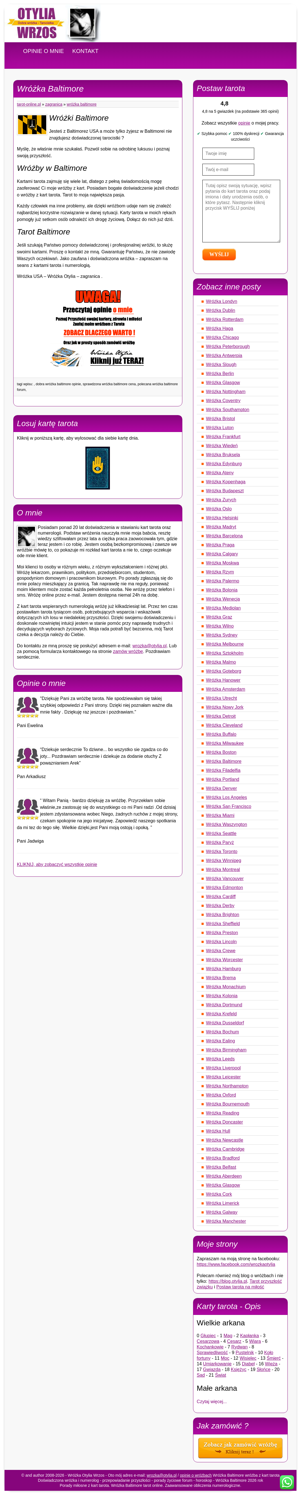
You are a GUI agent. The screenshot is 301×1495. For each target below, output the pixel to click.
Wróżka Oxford (221, 1095)
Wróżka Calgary (222, 554)
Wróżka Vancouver (225, 878)
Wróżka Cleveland (224, 725)
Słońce (264, 1369)
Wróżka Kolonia (222, 995)
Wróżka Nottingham (225, 391)
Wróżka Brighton (222, 914)
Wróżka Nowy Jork (225, 707)
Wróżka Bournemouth (227, 1104)
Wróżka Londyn (221, 301)
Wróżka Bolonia (222, 590)
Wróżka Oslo (219, 508)
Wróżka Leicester (223, 1077)
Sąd (201, 1375)
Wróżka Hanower (223, 680)
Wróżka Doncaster (224, 1122)
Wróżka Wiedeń (222, 445)
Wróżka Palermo (222, 581)
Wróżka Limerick (222, 1203)
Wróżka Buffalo (221, 734)
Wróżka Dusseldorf (225, 1022)
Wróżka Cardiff (221, 896)
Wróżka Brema (221, 977)
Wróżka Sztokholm (225, 653)
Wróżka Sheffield (223, 923)
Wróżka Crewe (221, 950)
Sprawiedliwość (212, 1352)
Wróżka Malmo (221, 662)
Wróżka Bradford (223, 1158)
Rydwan (239, 1347)
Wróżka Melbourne (225, 644)
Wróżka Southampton (227, 409)
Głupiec (208, 1335)
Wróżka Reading (222, 1113)
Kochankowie (210, 1347)
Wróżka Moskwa (222, 563)
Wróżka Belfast (221, 1167)
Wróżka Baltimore (82, 104)
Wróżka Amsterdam (225, 689)
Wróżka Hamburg (223, 968)
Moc (225, 1358)
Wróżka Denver (221, 788)
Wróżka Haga (219, 328)
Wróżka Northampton (227, 1086)
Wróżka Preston (222, 932)
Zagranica (54, 104)
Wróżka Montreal (223, 869)
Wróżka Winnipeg (223, 860)
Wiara (255, 1341)
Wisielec (248, 1358)
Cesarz (234, 1341)
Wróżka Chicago (222, 337)
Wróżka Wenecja (223, 599)
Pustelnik (245, 1352)
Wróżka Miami (220, 815)
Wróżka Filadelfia (223, 770)
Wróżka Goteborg (223, 671)
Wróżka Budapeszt (225, 490)
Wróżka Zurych (221, 499)
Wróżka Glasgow (223, 382)
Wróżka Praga (220, 544)
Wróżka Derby (220, 905)
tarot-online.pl (29, 104)
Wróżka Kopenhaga (225, 481)
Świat (220, 1375)
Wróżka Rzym (220, 572)
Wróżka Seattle (221, 833)
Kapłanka (249, 1335)
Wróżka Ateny (220, 472)
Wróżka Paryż (220, 842)
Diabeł (248, 1363)
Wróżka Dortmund (224, 1004)
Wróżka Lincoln (221, 941)
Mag (227, 1335)
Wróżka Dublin (220, 310)
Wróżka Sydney (222, 635)
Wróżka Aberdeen (224, 1176)
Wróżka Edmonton (224, 887)
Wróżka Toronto (221, 851)
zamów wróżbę (128, 651)
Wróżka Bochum (222, 1031)
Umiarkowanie (217, 1363)
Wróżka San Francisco (228, 806)
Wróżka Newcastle (224, 1140)
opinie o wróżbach (196, 1475)
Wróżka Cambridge (225, 1149)
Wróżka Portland (222, 779)
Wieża (271, 1363)
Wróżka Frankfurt (223, 436)
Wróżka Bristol (220, 418)
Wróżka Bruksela (223, 454)
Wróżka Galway (222, 1212)
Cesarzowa (208, 1341)
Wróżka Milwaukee (225, 743)
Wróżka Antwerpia (224, 355)
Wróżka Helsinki (222, 517)
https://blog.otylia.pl (228, 1281)
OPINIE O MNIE (43, 51)
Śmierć (274, 1358)
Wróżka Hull (218, 1131)
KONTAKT (85, 51)
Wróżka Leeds (220, 1059)
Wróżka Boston (221, 752)
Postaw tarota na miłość (240, 1286)
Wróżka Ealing (220, 1040)
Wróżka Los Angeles (226, 797)
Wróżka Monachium (226, 986)
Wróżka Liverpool (223, 1068)
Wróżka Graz (219, 617)
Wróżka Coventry (223, 400)
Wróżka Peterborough (228, 346)
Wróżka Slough (221, 364)
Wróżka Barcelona (224, 535)
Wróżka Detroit (221, 716)
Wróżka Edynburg (224, 463)
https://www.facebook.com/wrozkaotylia (236, 1264)
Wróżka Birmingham (226, 1049)
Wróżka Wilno (220, 626)
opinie (244, 123)
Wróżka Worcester (224, 959)
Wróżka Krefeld (221, 1013)
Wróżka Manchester (226, 1221)
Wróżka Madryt (221, 526)
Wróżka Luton (220, 427)
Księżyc (238, 1369)
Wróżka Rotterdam (225, 319)
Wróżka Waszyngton (226, 824)
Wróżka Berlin (220, 373)
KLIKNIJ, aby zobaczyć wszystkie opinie (57, 864)
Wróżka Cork (219, 1194)
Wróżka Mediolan (223, 608)
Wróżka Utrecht (221, 698)
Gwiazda (211, 1369)
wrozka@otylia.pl (149, 645)
